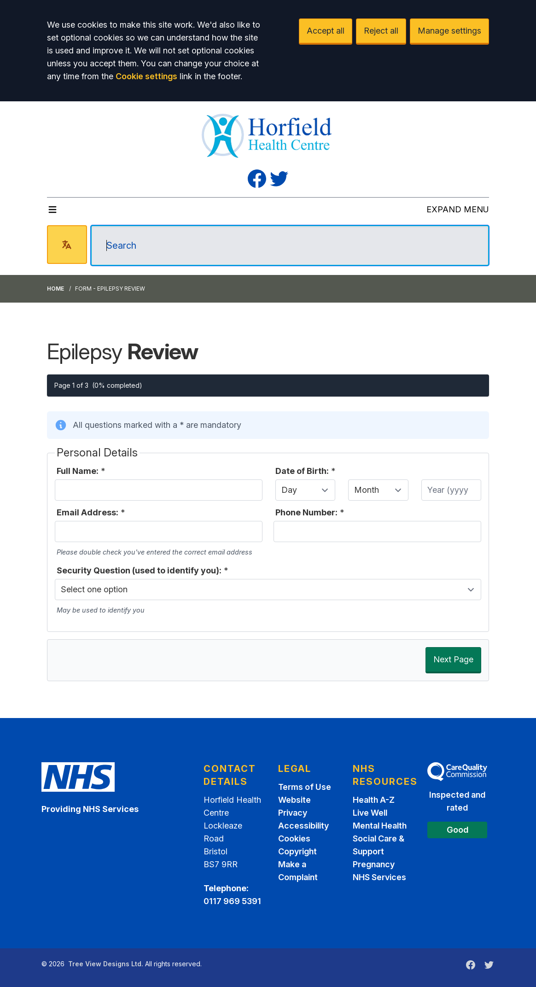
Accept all (325, 30)
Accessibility (303, 825)
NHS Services (379, 877)
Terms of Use (304, 787)
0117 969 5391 (232, 901)
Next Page (453, 659)
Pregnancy (374, 864)
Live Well (370, 813)
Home (55, 288)
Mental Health (380, 825)
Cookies (294, 838)
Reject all (381, 30)
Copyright (297, 851)
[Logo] (268, 134)
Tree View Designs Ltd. (105, 964)
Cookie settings (146, 76)
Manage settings (449, 30)
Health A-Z (374, 800)
